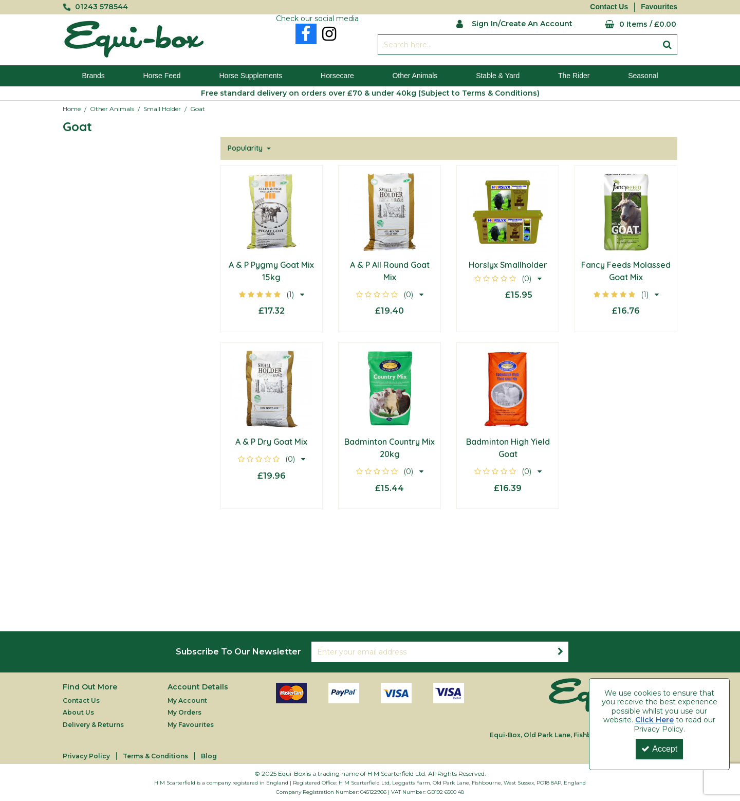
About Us (78, 712)
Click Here (654, 719)
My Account (187, 700)
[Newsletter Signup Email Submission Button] (560, 652)
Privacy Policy (86, 756)
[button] (271, 294)
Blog (209, 756)
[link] (306, 34)
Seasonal (643, 75)
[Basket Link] (632, 24)
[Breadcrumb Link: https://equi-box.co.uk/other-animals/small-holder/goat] (197, 108)
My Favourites (191, 725)
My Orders (184, 712)
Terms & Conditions (155, 756)
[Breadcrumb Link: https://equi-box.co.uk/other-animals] (112, 108)
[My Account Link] (514, 23)
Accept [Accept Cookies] (659, 748)
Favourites (659, 7)
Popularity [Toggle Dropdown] (246, 148)
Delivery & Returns (93, 725)
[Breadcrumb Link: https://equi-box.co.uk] (72, 108)
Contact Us (609, 7)
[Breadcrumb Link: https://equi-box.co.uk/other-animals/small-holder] (162, 108)
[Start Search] (667, 44)
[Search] (517, 44)
